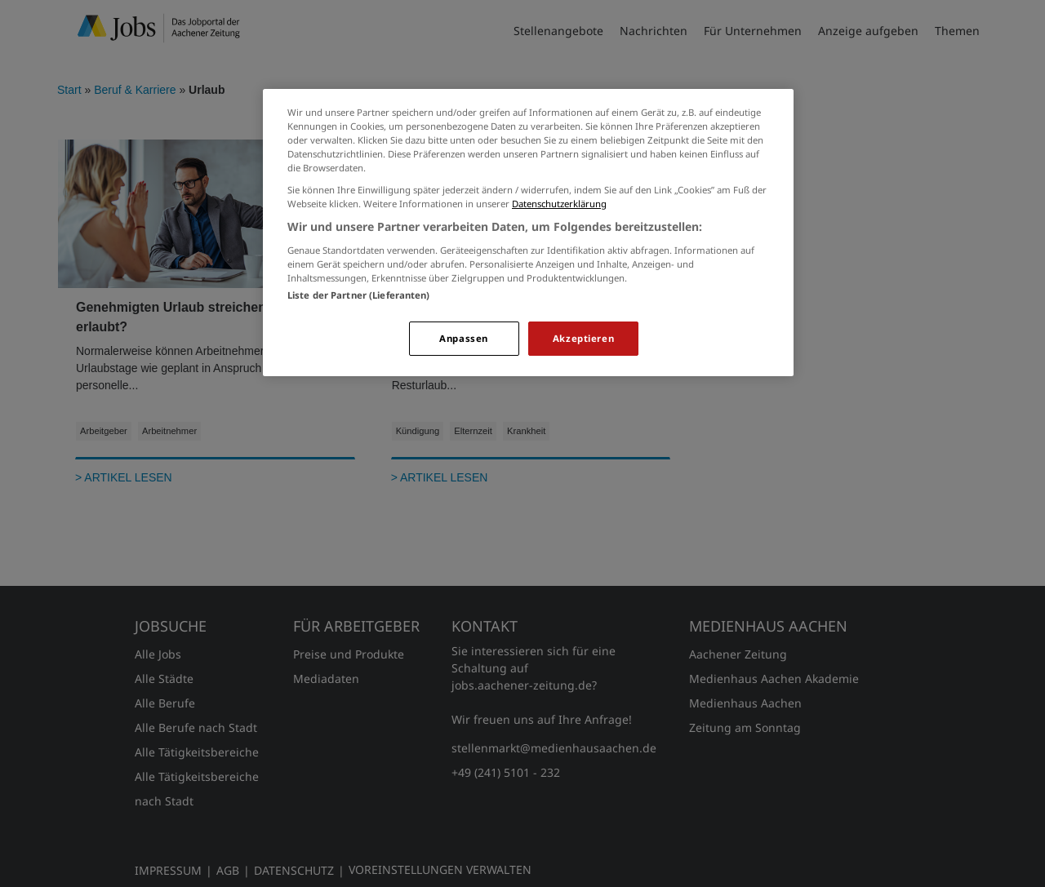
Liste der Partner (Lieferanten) (358, 295)
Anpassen (463, 338)
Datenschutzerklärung (559, 203)
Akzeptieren (583, 338)
